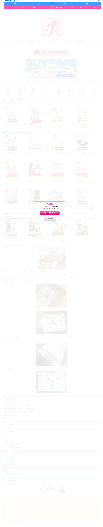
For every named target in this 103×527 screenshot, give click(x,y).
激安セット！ (88, 3)
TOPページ (16, 3)
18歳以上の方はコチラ (49, 213)
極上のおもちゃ (64, 3)
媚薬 (34, 7)
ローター (22, 7)
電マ (95, 7)
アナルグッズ (70, 7)
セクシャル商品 (58, 7)
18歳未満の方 (50, 219)
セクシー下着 (82, 7)
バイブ (10, 7)
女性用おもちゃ (40, 3)
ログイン (98, 0)
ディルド (46, 7)
